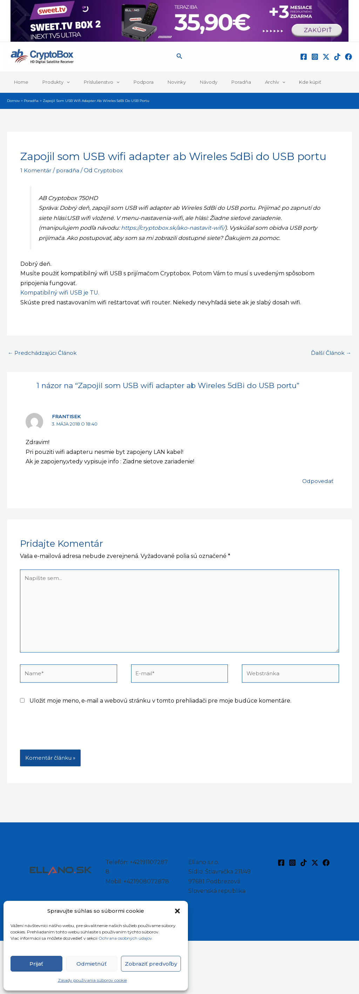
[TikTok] (337, 56)
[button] (177, 910)
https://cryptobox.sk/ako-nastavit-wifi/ (173, 228)
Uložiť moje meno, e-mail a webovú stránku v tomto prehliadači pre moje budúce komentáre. (160, 705)
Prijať (36, 963)
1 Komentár (36, 170)
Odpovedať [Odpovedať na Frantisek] (317, 481)
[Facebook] (303, 56)
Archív (238, 82)
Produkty (48, 82)
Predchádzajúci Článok (44, 353)
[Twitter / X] (326, 56)
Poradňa (209, 82)
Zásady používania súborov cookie (92, 980)
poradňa (68, 170)
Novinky (154, 82)
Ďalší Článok (330, 353)
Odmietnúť (91, 963)
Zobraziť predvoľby (151, 963)
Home (19, 82)
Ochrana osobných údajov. (126, 938)
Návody (181, 82)
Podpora (126, 82)
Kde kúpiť (268, 82)
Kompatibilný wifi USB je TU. (59, 292)
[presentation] (73, 736)
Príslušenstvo (89, 82)
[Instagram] (314, 56)
